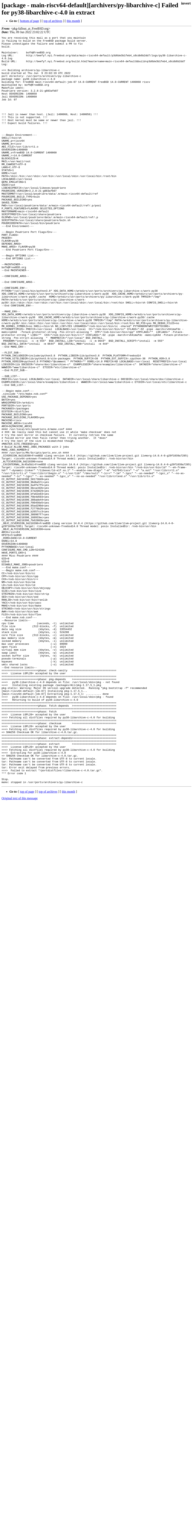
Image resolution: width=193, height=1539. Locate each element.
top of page (27, 941)
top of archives (53, 21)
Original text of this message (20, 947)
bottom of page (29, 21)
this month (73, 21)
